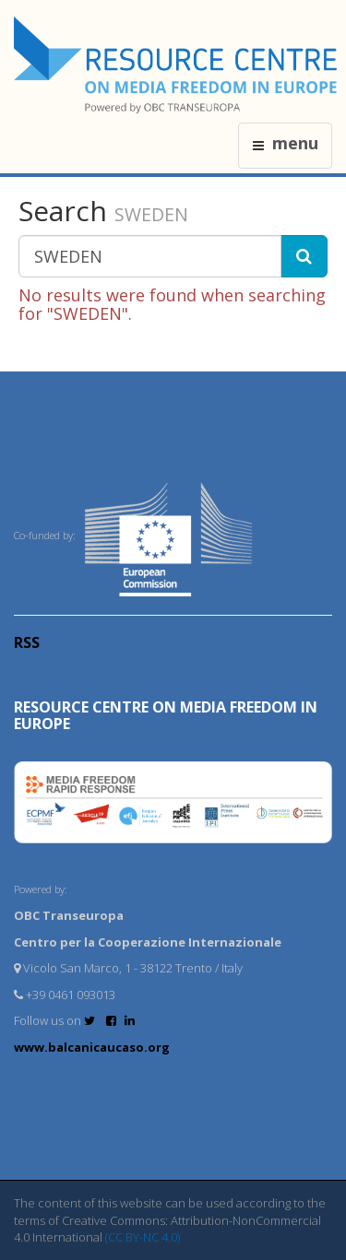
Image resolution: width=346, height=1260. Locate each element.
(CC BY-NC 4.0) (142, 1237)
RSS (27, 642)
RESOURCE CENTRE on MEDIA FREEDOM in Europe (165, 715)
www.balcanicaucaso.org (92, 1047)
